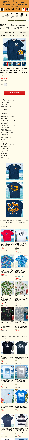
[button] (2, 9)
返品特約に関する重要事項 (7, 88)
